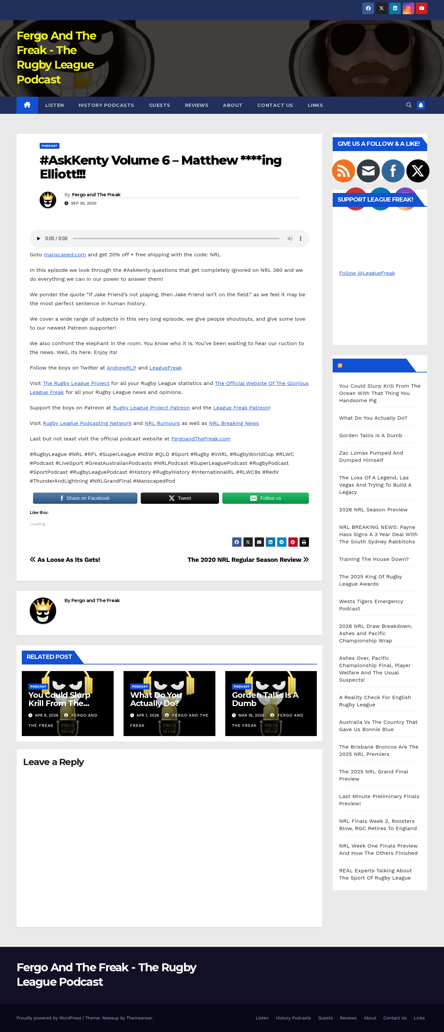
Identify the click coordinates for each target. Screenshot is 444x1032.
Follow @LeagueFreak (367, 273)
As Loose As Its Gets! (65, 560)
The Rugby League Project (76, 383)
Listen (54, 105)
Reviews (197, 105)
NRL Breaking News (234, 423)
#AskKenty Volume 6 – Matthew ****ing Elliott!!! (161, 167)
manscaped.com (65, 254)
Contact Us (275, 105)
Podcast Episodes (374, 365)
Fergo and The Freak (96, 195)
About (233, 105)
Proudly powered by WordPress (50, 1018)
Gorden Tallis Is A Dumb (265, 699)
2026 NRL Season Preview (373, 509)
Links (315, 105)
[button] (409, 105)
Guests (159, 105)
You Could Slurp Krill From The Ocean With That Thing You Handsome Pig (380, 393)
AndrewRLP (121, 368)
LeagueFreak (165, 368)
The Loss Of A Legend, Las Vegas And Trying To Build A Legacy (375, 484)
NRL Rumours (162, 423)
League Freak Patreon (241, 407)
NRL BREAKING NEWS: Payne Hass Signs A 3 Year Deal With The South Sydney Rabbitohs (378, 534)
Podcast (49, 145)
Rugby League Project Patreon (151, 407)
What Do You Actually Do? (156, 699)
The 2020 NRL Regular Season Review (248, 560)
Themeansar (139, 1018)
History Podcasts (106, 105)
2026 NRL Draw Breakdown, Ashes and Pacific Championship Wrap (375, 633)
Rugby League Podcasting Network (87, 423)
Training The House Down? (374, 559)
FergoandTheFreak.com (201, 438)
